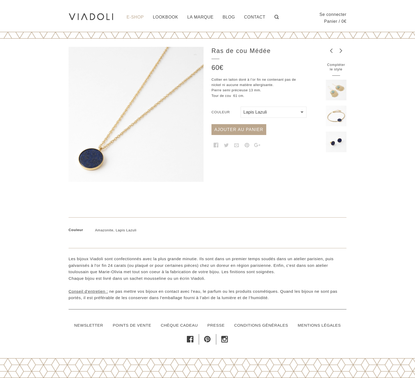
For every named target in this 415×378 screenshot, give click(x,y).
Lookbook (165, 17)
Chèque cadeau (179, 325)
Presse (216, 325)
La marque (200, 17)
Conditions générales (261, 325)
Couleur (220, 112)
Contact (254, 17)
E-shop (135, 17)
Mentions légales (319, 325)
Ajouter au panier (238, 129)
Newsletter (88, 325)
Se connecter (332, 14)
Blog (229, 17)
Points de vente (132, 325)
